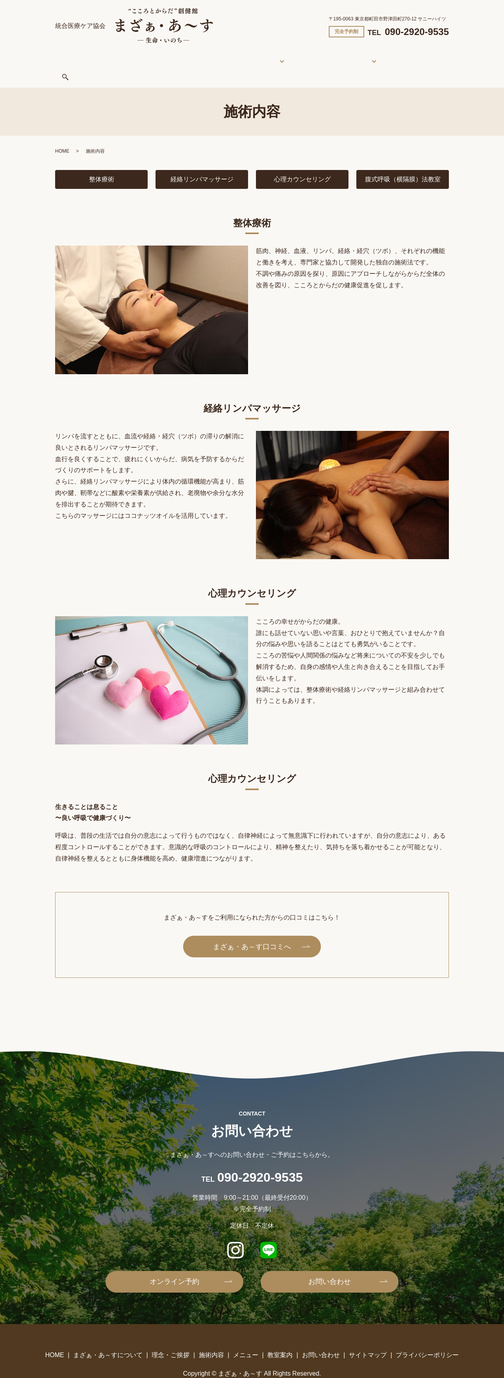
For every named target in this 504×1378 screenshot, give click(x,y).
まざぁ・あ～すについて (154, 55)
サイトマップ (368, 1335)
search (402, 57)
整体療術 (101, 160)
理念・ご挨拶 (213, 55)
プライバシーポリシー (427, 1335)
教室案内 (323, 55)
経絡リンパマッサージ (201, 160)
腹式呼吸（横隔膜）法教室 (406, 160)
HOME (105, 55)
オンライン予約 (174, 1262)
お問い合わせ (370, 55)
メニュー (292, 55)
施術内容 (251, 55)
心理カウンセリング (302, 160)
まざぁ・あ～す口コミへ (252, 927)
